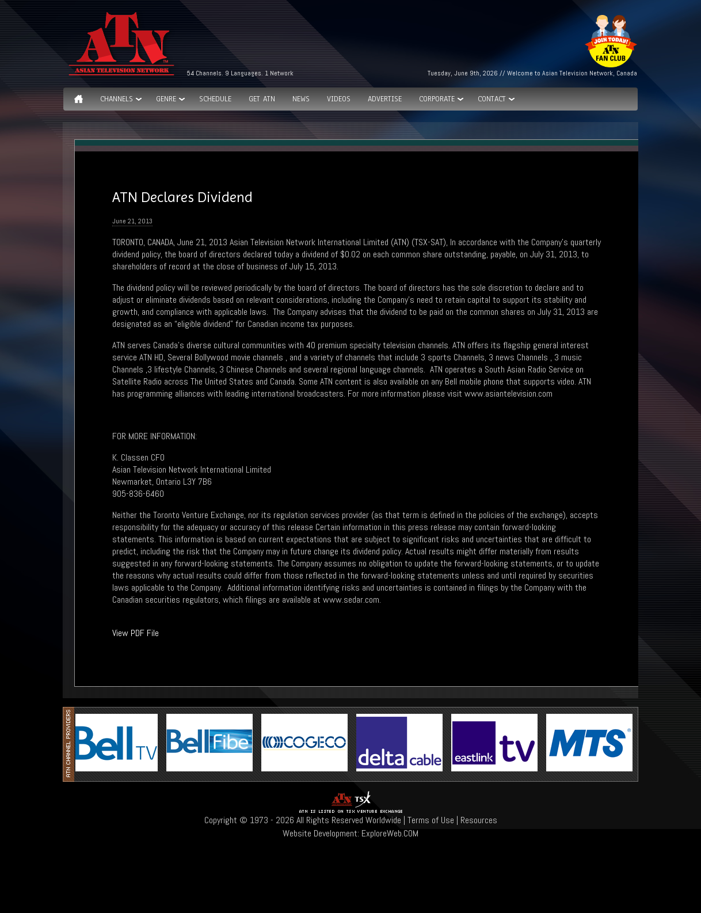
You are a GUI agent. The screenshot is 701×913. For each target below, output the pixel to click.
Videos (338, 99)
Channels (116, 99)
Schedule (215, 99)
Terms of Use (430, 820)
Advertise (385, 99)
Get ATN (262, 99)
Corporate (437, 99)
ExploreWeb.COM (389, 833)
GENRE (166, 99)
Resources (478, 820)
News (301, 99)
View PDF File (135, 633)
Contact (492, 99)
